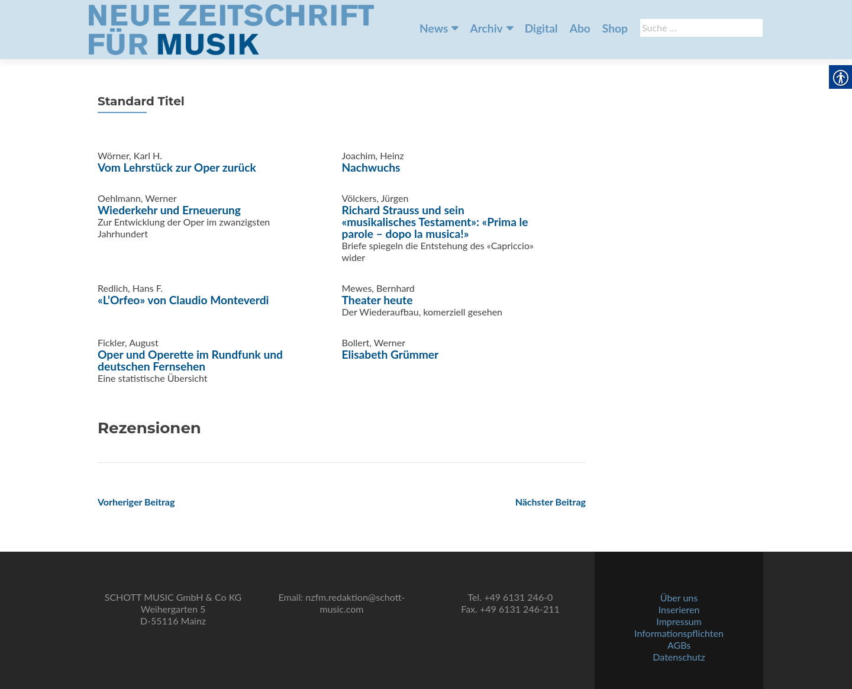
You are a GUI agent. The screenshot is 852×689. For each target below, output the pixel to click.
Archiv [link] (486, 28)
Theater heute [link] (377, 300)
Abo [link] (580, 28)
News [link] (433, 28)
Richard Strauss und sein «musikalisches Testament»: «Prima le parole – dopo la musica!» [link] (435, 221)
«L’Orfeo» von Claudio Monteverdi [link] (183, 300)
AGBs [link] (678, 645)
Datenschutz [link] (679, 656)
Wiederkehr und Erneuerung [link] (169, 210)
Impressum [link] (678, 621)
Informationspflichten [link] (679, 633)
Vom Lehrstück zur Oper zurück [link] (177, 167)
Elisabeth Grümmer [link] (390, 354)
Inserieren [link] (679, 609)
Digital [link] (541, 28)
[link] (231, 28)
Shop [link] (615, 28)
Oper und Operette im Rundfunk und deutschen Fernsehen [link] (190, 360)
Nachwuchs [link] (371, 167)
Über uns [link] (679, 597)
